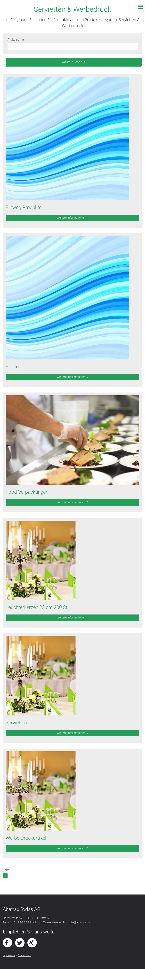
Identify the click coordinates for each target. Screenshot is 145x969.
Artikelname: (16, 39)
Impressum (9, 955)
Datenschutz (24, 955)
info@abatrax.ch (79, 922)
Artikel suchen (72, 62)
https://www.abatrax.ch (50, 922)
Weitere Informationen (71, 217)
